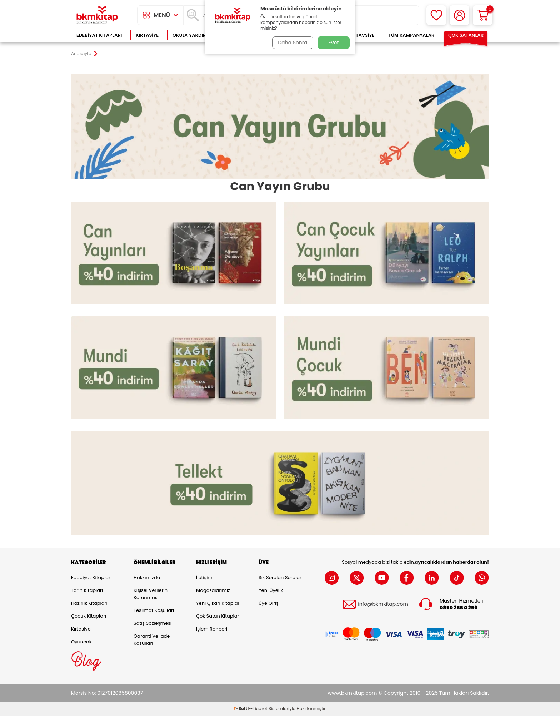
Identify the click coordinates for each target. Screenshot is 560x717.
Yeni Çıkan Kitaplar (217, 604)
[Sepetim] (482, 15)
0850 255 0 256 (459, 609)
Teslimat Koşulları (154, 611)
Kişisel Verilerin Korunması (151, 595)
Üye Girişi (269, 604)
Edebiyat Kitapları (99, 35)
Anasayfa (81, 53)
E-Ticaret (258, 710)
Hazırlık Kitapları (89, 604)
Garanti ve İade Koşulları (152, 641)
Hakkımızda (147, 578)
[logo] (97, 15)
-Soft (241, 710)
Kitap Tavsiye (358, 35)
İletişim (204, 578)
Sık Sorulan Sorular (280, 578)
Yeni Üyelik (271, 591)
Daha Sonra (291, 42)
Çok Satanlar (466, 35)
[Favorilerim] (436, 15)
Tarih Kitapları (87, 591)
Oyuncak (81, 643)
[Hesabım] (459, 15)
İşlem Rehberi (211, 630)
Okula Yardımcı (192, 35)
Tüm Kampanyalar (411, 35)
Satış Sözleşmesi (152, 624)
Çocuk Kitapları (88, 617)
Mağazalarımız (213, 591)
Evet (334, 42)
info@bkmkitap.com (383, 605)
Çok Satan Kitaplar (217, 617)
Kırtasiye (147, 35)
